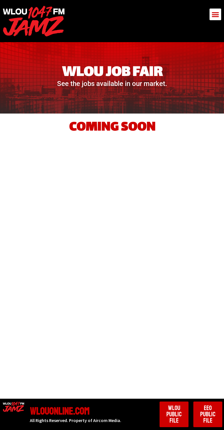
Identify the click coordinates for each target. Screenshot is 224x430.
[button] (215, 14)
